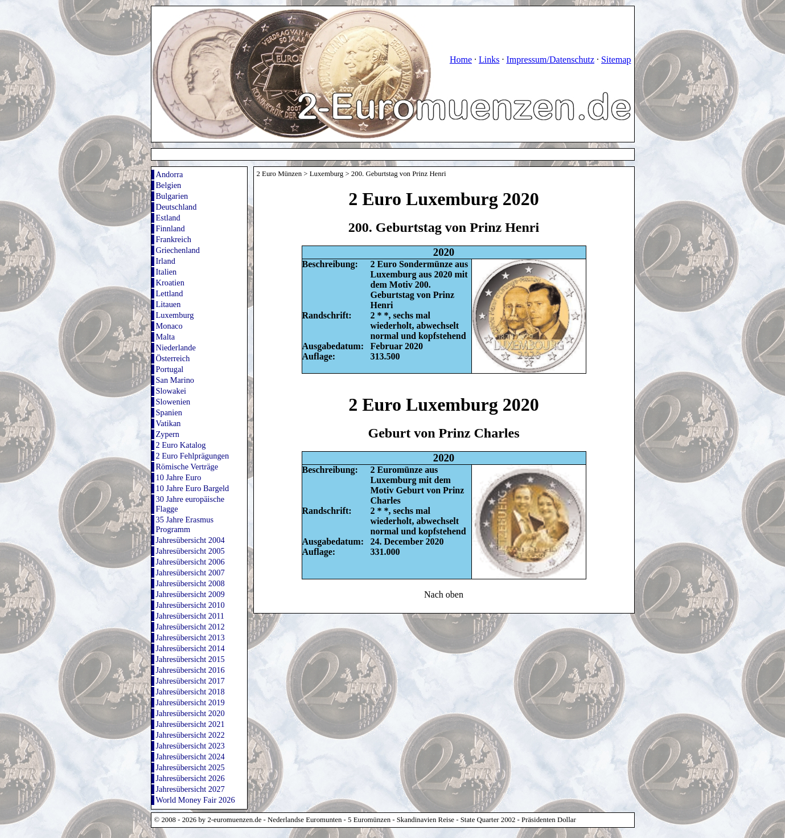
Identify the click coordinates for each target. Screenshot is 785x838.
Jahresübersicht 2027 (190, 789)
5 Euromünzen (369, 820)
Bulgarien (172, 196)
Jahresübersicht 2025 (190, 767)
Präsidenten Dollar (548, 820)
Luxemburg (175, 315)
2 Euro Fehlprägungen (192, 455)
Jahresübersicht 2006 (190, 561)
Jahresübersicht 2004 (190, 540)
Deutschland (176, 206)
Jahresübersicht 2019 (190, 702)
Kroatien (170, 282)
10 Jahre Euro (179, 477)
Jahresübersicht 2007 (190, 572)
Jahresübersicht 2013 (190, 637)
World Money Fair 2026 (195, 799)
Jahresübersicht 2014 (190, 648)
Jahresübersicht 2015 (190, 659)
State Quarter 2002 (488, 820)
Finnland (170, 228)
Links (489, 59)
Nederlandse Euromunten (305, 820)
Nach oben (443, 594)
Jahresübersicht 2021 (190, 724)
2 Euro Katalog (181, 444)
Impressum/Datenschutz (550, 59)
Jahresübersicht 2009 (190, 594)
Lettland (169, 293)
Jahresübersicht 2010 (190, 605)
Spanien (169, 412)
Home (461, 59)
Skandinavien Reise (425, 820)
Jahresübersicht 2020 (190, 713)
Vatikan (168, 423)
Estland (168, 217)
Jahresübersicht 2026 (190, 778)
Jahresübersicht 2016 (190, 670)
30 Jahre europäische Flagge (190, 503)
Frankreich (173, 239)
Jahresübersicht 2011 (190, 615)
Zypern (168, 434)
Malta (165, 336)
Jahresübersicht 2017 (190, 680)
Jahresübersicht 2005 (190, 550)
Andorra (169, 174)
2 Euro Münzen (279, 174)
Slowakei (171, 390)
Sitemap (616, 59)
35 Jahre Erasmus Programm (185, 524)
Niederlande (176, 347)
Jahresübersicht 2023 (190, 745)
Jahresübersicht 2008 (190, 583)
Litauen (168, 304)
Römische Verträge (187, 466)
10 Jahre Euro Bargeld (192, 488)
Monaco (169, 325)
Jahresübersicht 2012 (190, 626)
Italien (166, 271)
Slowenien (173, 401)
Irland (165, 260)
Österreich (173, 358)
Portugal (170, 369)
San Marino (175, 380)
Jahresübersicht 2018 (190, 691)
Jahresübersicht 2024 (190, 756)
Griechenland (178, 250)
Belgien (169, 185)
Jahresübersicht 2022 (190, 734)
